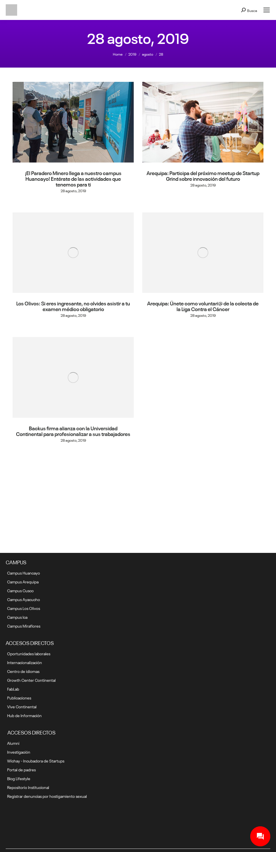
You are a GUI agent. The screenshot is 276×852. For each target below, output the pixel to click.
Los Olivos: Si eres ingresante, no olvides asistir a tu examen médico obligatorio (73, 305)
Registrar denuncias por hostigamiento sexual (47, 796)
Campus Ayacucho (23, 599)
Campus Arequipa (23, 581)
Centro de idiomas (23, 671)
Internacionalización (24, 662)
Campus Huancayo (23, 572)
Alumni (13, 743)
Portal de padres (21, 769)
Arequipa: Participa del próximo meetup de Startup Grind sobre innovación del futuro (203, 175)
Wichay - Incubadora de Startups (35, 760)
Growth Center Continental (31, 680)
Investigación (18, 751)
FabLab (13, 688)
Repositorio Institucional (28, 787)
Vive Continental (22, 706)
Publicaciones (19, 697)
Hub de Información (24, 715)
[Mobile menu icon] (266, 10)
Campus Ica (17, 617)
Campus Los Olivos (23, 608)
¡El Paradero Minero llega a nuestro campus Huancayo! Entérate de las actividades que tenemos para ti (73, 178)
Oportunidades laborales (28, 653)
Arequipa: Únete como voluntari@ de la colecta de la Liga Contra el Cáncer (203, 305)
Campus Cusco (20, 590)
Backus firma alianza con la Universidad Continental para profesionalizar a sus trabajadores (73, 430)
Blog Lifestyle (18, 778)
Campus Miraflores (23, 625)
